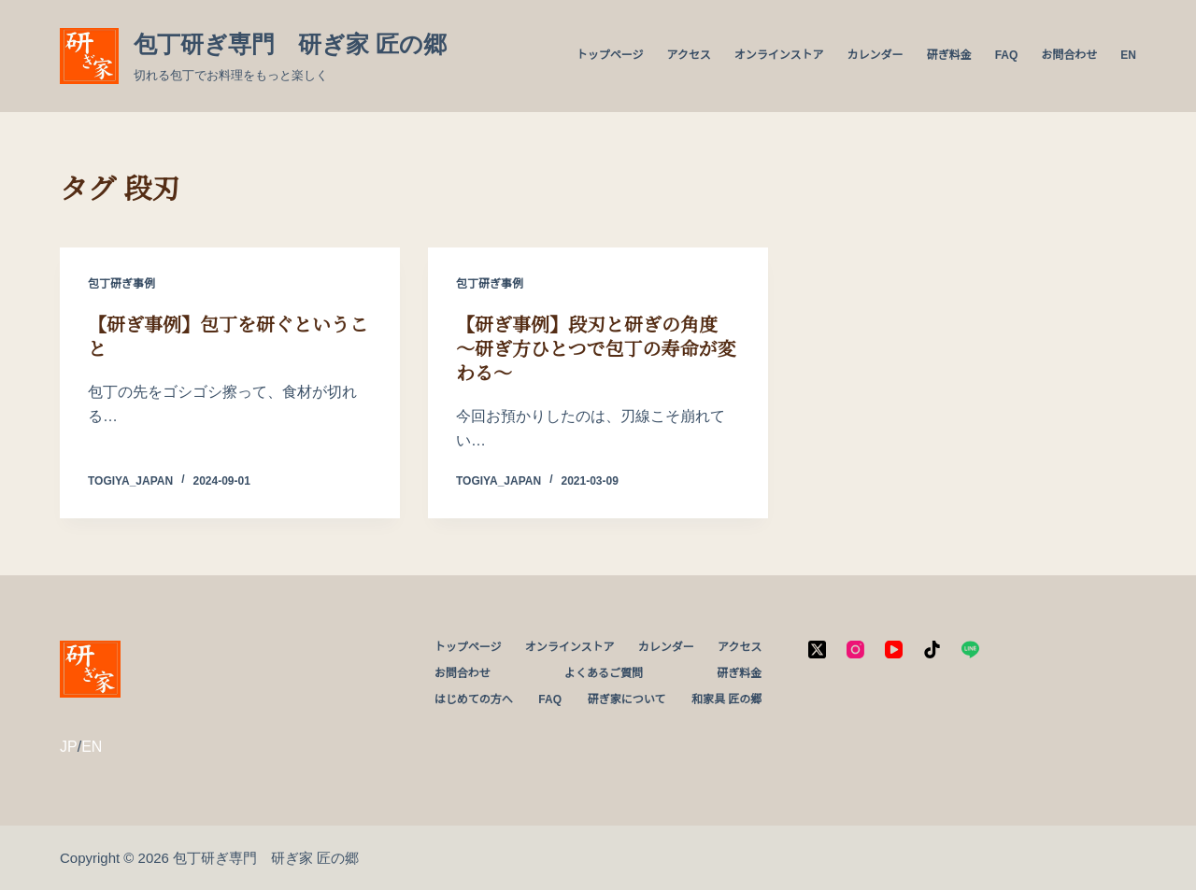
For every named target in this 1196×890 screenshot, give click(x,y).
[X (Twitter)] (817, 649)
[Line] (970, 649)
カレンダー (875, 55)
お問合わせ (1069, 55)
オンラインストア (779, 55)
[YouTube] (894, 649)
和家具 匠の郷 (726, 699)
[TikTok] (932, 649)
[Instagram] (855, 649)
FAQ (1006, 55)
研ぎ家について (627, 699)
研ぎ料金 (949, 55)
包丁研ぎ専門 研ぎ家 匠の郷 (290, 44)
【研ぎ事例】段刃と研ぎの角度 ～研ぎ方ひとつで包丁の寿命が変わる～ (596, 349)
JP (69, 747)
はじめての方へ (473, 699)
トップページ (610, 55)
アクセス (688, 55)
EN (1128, 55)
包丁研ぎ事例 (121, 283)
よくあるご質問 (603, 673)
